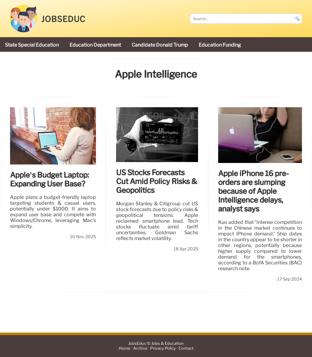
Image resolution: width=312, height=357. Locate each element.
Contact (186, 348)
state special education (32, 45)
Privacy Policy (163, 348)
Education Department (95, 45)
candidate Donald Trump (160, 45)
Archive (140, 348)
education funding (220, 45)
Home (124, 348)
